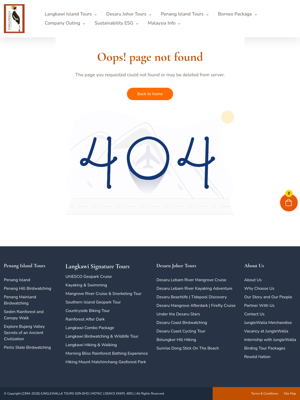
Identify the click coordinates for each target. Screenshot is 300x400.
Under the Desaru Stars (178, 314)
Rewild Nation (257, 357)
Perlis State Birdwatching (27, 347)
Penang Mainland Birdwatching (20, 300)
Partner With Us (259, 305)
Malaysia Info (161, 23)
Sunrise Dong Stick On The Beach (188, 348)
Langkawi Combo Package (89, 328)
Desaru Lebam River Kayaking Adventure (195, 288)
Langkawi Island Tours (68, 14)
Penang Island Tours (182, 14)
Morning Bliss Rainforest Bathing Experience (106, 353)
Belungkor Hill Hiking (176, 340)
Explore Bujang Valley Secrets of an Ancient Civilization (24, 333)
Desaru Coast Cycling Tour (181, 331)
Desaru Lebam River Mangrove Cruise (191, 280)
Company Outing (62, 23)
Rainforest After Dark (85, 319)
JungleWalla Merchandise (268, 322)
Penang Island (17, 280)
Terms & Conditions (264, 393)
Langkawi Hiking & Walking (91, 345)
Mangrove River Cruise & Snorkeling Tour (103, 294)
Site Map (290, 393)
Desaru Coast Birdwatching (182, 322)
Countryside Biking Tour (87, 311)
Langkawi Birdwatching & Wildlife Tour (101, 336)
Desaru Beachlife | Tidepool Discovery (192, 297)
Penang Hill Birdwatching (27, 288)
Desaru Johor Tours (126, 14)
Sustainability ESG (114, 23)
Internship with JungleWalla (270, 340)
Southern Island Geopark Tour (93, 302)
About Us (253, 280)
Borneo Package (235, 14)
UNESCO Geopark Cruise (88, 276)
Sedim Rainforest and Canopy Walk (24, 315)
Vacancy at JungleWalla (266, 331)
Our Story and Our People (268, 297)
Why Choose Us (259, 288)
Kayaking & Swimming (86, 285)
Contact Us (254, 314)
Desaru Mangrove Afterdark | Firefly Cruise (196, 305)
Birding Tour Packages (265, 348)
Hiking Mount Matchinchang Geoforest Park (105, 362)
